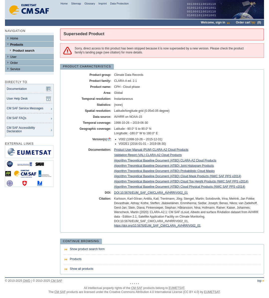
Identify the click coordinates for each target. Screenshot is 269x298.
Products (16, 44)
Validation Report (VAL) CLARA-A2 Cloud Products (148, 155)
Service (15, 69)
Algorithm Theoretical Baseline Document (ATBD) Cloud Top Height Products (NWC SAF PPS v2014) (181, 181)
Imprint (102, 3)
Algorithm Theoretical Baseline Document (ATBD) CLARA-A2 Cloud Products (165, 160)
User (13, 57)
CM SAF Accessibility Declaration (21, 129)
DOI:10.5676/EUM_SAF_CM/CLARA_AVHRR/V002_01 (151, 192)
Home (64, 3)
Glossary (89, 3)
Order (14, 63)
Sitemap (76, 3)
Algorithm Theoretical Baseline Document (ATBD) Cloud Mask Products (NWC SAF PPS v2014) (177, 176)
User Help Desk (17, 98)
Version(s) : (101, 139)
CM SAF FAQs (16, 118)
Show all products (81, 269)
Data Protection (119, 3)
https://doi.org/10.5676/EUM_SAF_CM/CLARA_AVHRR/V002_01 (157, 225)
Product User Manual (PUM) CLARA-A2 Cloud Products (151, 149)
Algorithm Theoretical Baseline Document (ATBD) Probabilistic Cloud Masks (164, 171)
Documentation (17, 89)
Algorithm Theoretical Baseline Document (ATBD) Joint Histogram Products (164, 165)
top (259, 281)
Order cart (248, 22)
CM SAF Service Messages (25, 108)
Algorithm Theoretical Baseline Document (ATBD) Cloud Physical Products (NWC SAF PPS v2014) (179, 186)
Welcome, (215, 22)
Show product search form (87, 249)
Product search (23, 50)
